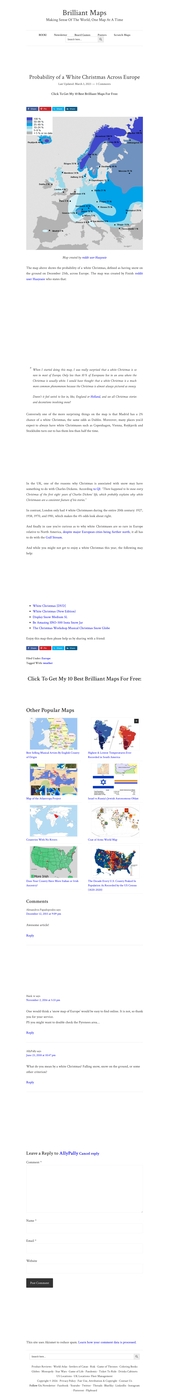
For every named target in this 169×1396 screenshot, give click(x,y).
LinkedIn (120, 1385)
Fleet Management (102, 1376)
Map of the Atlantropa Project (43, 798)
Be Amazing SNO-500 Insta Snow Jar (58, 622)
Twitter (86, 1385)
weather (48, 663)
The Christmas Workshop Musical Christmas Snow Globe (71, 628)
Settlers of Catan (78, 1366)
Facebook (62, 1385)
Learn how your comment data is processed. (107, 1342)
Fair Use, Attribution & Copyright (97, 1381)
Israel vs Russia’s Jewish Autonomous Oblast (113, 798)
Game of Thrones (107, 1366)
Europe (46, 658)
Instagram (134, 1385)
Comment (34, 1162)
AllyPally (68, 1153)
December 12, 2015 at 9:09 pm (43, 914)
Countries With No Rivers (41, 840)
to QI (96, 489)
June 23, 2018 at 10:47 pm (41, 1055)
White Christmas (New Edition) (54, 611)
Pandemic (91, 1371)
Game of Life (76, 1371)
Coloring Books (128, 1366)
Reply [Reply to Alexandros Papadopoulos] (30, 935)
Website (31, 1261)
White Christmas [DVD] (49, 606)
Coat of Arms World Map (102, 840)
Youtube (75, 1385)
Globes (36, 1371)
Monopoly (47, 1371)
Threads (97, 1385)
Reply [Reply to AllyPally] (30, 1082)
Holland (95, 396)
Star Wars (61, 1371)
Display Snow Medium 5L (50, 617)
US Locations (64, 1376)
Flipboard (91, 1390)
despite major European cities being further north (96, 532)
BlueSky (108, 1385)
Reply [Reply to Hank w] (30, 1032)
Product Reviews (41, 1366)
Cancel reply (89, 1153)
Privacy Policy (68, 1381)
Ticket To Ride (108, 1371)
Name (31, 1220)
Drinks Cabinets (127, 1371)
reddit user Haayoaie (94, 257)
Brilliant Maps (84, 13)
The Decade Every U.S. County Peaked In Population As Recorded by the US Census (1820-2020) (112, 885)
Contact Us (125, 1381)
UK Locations (82, 1376)
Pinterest (78, 1390)
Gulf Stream (54, 537)
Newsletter (49, 1385)
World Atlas (60, 1366)
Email (31, 1241)
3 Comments (103, 84)
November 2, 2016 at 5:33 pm (43, 1000)
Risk (92, 1366)
